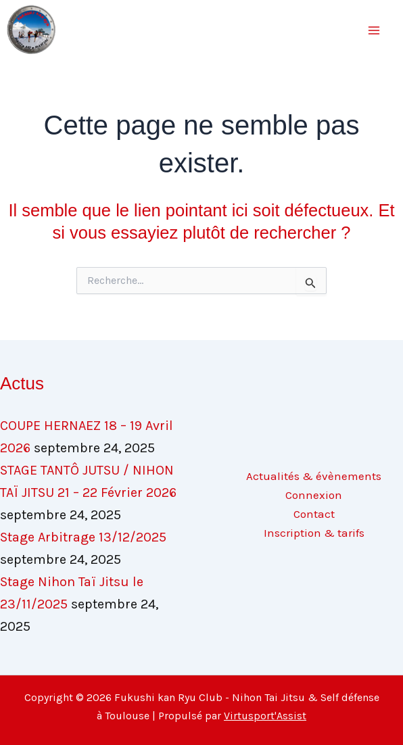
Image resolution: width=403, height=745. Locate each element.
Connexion (313, 495)
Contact (314, 514)
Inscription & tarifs (314, 532)
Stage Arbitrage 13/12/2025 (83, 537)
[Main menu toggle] (374, 30)
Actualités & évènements (313, 476)
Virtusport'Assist (265, 715)
